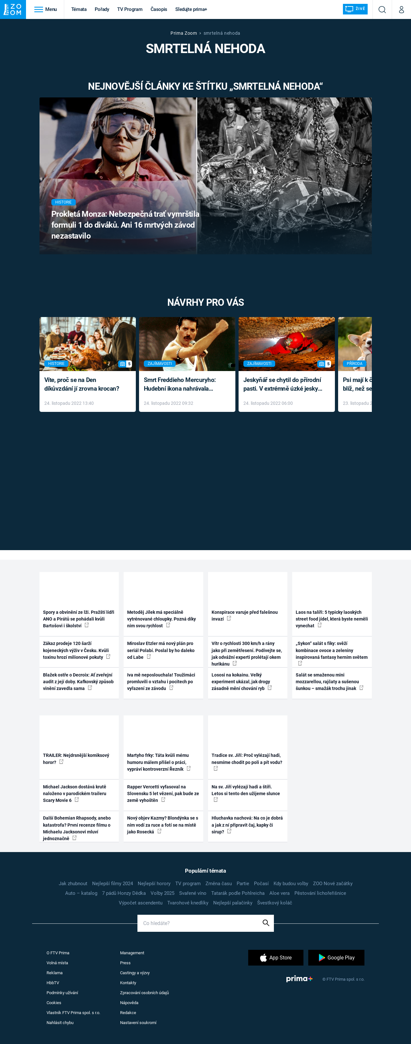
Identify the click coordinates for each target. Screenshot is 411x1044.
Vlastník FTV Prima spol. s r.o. (73, 1012)
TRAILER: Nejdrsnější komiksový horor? (76, 759)
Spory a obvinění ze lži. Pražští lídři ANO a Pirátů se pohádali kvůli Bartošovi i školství (78, 619)
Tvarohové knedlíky (187, 903)
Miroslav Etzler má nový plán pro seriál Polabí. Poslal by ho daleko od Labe (161, 650)
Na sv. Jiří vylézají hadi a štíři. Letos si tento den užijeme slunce (246, 793)
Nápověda (129, 1002)
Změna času (219, 883)
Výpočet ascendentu (140, 903)
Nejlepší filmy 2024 (112, 883)
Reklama (55, 972)
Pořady (102, 9)
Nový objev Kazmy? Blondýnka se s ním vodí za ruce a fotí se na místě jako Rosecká (162, 824)
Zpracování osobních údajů (144, 992)
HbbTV (53, 982)
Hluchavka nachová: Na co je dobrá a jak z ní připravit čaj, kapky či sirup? (247, 824)
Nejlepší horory (154, 883)
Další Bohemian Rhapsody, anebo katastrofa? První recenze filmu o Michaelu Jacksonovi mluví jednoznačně (77, 828)
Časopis (159, 9)
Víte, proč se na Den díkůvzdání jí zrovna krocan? (81, 384)
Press (125, 962)
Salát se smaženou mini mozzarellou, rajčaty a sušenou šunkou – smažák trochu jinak (329, 681)
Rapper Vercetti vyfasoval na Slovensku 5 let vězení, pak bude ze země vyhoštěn (163, 793)
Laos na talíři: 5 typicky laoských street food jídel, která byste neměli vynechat (332, 619)
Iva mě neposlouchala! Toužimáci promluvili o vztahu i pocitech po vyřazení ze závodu (161, 681)
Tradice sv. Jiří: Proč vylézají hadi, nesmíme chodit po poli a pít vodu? (247, 762)
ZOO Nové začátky (333, 883)
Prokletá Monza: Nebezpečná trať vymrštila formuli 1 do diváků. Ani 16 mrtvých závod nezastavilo (125, 225)
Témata (79, 9)
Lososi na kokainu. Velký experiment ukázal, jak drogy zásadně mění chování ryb (242, 681)
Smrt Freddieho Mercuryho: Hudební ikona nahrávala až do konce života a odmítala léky (182, 385)
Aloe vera (279, 893)
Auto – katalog (81, 893)
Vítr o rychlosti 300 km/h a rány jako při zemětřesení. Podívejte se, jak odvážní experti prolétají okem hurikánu (247, 654)
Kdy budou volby (291, 883)
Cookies (54, 1002)
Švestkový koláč (274, 903)
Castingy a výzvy (135, 972)
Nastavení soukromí (138, 1022)
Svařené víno (192, 893)
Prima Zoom (184, 33)
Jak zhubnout (73, 883)
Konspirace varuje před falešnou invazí (245, 616)
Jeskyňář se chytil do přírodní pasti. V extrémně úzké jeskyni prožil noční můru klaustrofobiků (283, 385)
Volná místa (57, 962)
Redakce (128, 1012)
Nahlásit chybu (60, 1022)
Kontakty (128, 982)
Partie (243, 883)
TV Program (129, 9)
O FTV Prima (58, 952)
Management (132, 952)
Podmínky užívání (62, 992)
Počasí (261, 883)
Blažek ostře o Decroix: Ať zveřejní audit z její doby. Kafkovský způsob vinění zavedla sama (78, 681)
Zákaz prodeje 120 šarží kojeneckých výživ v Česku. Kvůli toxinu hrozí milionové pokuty (76, 650)
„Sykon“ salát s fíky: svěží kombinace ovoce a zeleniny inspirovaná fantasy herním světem (332, 653)
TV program (188, 883)
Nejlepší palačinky (232, 903)
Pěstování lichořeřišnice (320, 893)
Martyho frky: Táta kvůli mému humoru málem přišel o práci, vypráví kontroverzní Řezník (159, 762)
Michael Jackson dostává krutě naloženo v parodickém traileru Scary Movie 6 (74, 793)
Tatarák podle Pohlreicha (238, 893)
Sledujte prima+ (191, 9)
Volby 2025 (162, 893)
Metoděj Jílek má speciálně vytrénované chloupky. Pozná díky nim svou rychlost (161, 619)
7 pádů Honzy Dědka (124, 893)
